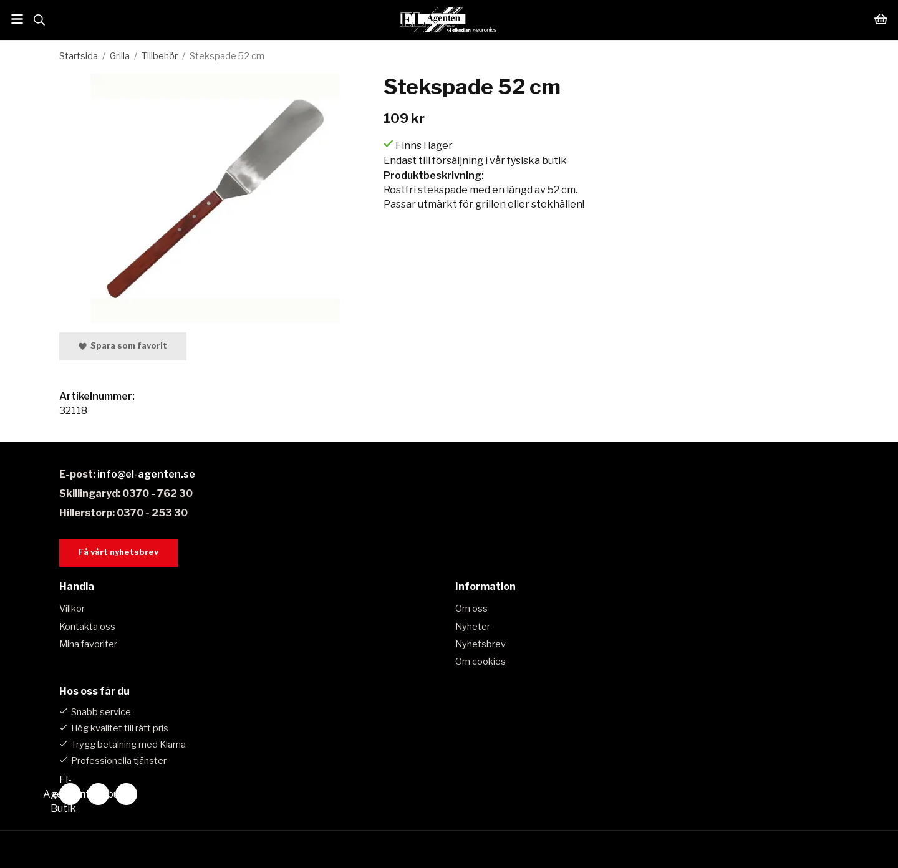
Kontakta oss (87, 626)
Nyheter (472, 626)
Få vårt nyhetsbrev (118, 552)
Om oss (471, 608)
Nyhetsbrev (480, 644)
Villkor (72, 608)
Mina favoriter (88, 644)
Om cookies (480, 661)
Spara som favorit (123, 345)
